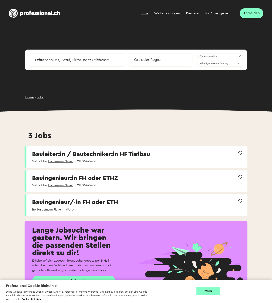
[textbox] (160, 60)
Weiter (208, 291)
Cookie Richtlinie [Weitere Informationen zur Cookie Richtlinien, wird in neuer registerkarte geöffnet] (32, 299)
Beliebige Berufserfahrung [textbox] (213, 63)
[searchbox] (77, 59)
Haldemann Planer (60, 161)
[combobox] (77, 58)
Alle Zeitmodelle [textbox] (208, 56)
